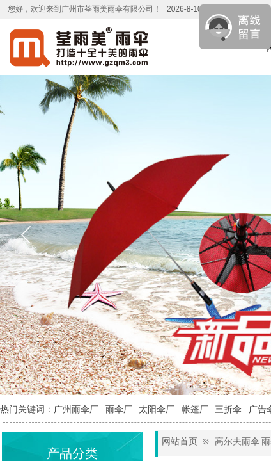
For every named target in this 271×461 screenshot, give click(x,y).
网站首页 (179, 441)
